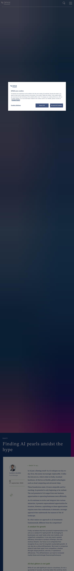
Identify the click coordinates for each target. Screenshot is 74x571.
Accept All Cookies (56, 105)
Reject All (42, 105)
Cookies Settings (16, 105)
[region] (37, 96)
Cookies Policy (16, 100)
